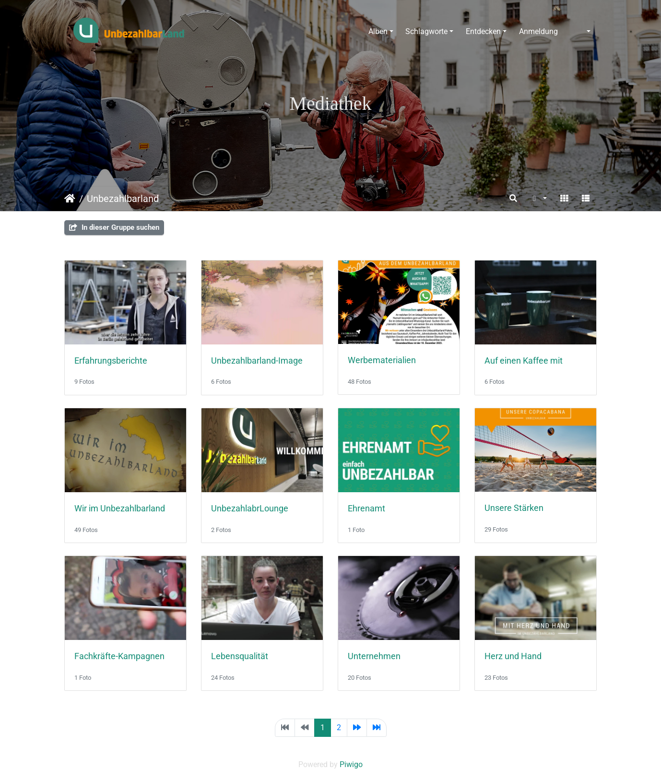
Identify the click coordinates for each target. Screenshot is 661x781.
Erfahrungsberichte (110, 361)
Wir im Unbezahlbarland (119, 508)
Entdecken (483, 31)
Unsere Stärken (513, 508)
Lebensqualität (239, 656)
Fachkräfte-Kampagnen (119, 656)
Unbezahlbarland (123, 198)
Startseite (69, 198)
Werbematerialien (382, 360)
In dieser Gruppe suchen (114, 227)
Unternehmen (374, 656)
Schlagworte (426, 31)
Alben (378, 31)
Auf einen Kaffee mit (523, 361)
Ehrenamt (366, 508)
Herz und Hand (513, 656)
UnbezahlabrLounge (249, 508)
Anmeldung (538, 31)
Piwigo (351, 764)
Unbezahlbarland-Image (257, 361)
